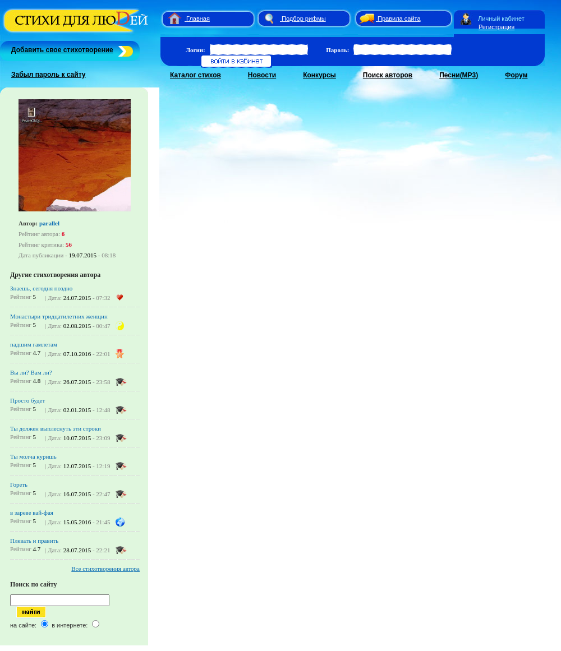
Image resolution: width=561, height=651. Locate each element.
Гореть (18, 484)
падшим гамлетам (33, 344)
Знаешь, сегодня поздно (41, 288)
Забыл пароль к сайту (48, 75)
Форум (516, 75)
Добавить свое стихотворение (62, 50)
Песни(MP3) (458, 75)
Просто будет (27, 400)
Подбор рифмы (304, 18)
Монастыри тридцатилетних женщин (59, 316)
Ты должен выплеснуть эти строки (55, 428)
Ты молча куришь (33, 456)
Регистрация (496, 27)
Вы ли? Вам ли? (31, 372)
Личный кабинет (501, 18)
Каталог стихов (195, 75)
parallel (49, 223)
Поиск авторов (387, 75)
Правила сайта (399, 18)
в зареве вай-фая (31, 512)
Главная (198, 18)
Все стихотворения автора (105, 568)
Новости (262, 75)
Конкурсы (319, 75)
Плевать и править (34, 540)
